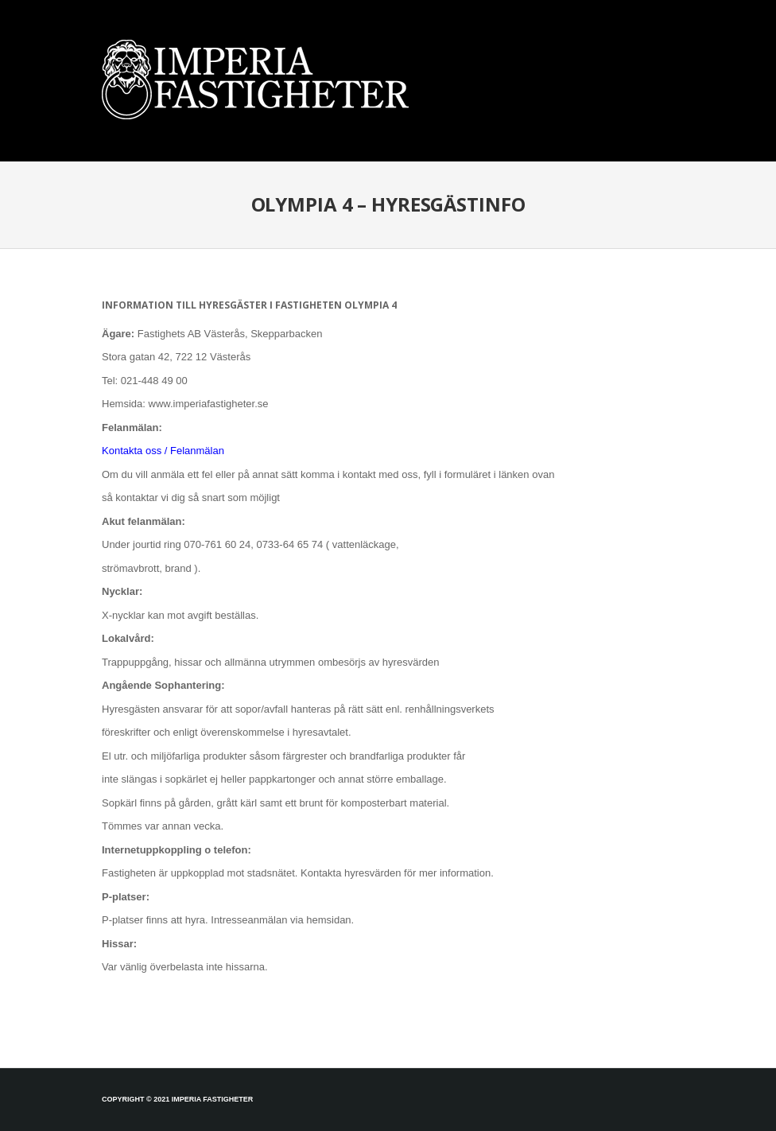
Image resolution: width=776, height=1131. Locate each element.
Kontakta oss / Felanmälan (163, 451)
